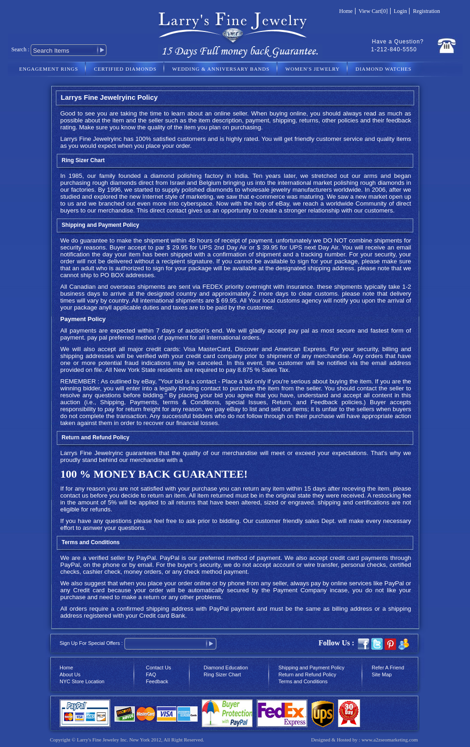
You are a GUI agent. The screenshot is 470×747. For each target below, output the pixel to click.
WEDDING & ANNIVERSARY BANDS (221, 69)
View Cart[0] (373, 11)
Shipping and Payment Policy (311, 667)
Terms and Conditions (302, 681)
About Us (70, 674)
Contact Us (158, 667)
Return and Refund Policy (307, 674)
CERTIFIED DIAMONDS (125, 69)
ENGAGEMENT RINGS (48, 69)
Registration (426, 11)
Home (346, 11)
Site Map (382, 674)
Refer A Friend (388, 667)
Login (400, 11)
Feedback (157, 681)
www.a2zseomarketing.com (390, 739)
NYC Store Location (82, 681)
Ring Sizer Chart (83, 160)
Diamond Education (226, 667)
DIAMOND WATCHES (383, 69)
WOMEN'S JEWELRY (312, 69)
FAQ (151, 674)
